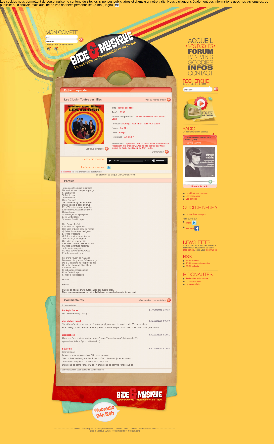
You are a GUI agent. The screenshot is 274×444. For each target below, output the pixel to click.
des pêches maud (71, 321)
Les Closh (71, 99)
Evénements (107, 429)
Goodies (118, 429)
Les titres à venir (193, 196)
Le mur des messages (196, 214)
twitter (191, 223)
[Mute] (153, 160)
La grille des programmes (197, 193)
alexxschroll (68, 335)
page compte (188, 250)
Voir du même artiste (155, 99)
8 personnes (66, 172)
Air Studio (155, 123)
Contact (133, 429)
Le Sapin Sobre (70, 310)
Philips (122, 132)
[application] (137, 161)
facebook (192, 228)
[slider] (131, 161)
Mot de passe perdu (64, 44)
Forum (97, 429)
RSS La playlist (192, 266)
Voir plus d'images (95, 149)
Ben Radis (143, 123)
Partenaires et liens (147, 429)
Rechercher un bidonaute (197, 278)
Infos (126, 429)
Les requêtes (191, 199)
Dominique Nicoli (143, 116)
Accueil (77, 429)
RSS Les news (192, 260)
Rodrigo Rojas (129, 123)
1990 (122, 112)
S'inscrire (49, 44)
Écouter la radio (199, 186)
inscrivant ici (211, 250)
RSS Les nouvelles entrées (198, 263)
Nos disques (87, 429)
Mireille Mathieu (194, 143)
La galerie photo (193, 284)
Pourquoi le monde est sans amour (198, 138)
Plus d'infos (158, 152)
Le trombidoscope (194, 281)
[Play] (109, 160)
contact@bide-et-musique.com (126, 431)
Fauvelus (67, 349)
